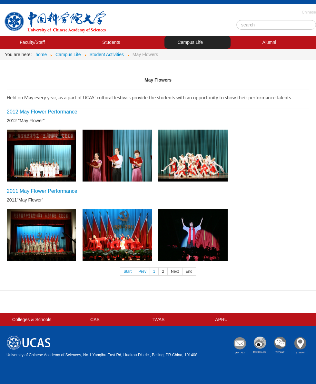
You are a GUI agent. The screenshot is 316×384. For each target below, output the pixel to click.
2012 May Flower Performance (42, 111)
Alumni (269, 42)
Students (111, 42)
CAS (95, 319)
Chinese (309, 12)
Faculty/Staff (32, 42)
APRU (221, 319)
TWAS (158, 319)
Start (127, 271)
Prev (142, 271)
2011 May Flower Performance (42, 191)
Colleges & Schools (31, 319)
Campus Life (190, 42)
